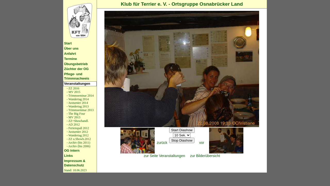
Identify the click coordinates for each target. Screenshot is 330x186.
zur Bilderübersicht (205, 156)
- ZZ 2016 (72, 88)
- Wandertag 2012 (77, 135)
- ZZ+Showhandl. (77, 121)
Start (68, 43)
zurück (162, 143)
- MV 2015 (73, 92)
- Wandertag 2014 (77, 99)
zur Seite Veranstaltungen (164, 156)
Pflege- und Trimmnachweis (76, 76)
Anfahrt (70, 54)
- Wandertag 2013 (77, 106)
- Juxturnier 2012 (77, 132)
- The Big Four (75, 113)
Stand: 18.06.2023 (75, 170)
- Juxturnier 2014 (77, 103)
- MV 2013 (73, 117)
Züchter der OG (76, 69)
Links (68, 156)
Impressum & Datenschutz (74, 163)
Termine (70, 59)
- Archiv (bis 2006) (78, 146)
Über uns (71, 48)
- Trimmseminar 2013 (80, 110)
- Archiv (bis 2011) (78, 142)
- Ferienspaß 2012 (77, 128)
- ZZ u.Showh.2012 (78, 139)
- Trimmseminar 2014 (80, 95)
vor (201, 143)
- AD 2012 (73, 124)
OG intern (72, 150)
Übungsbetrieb (76, 64)
